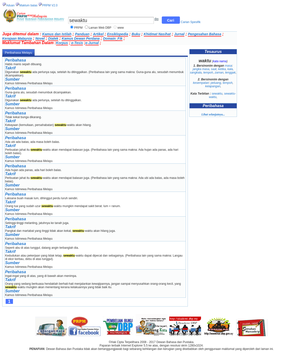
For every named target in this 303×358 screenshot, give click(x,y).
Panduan (82, 34)
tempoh (208, 72)
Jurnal (179, 34)
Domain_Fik (113, 38)
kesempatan (201, 83)
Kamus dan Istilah (57, 34)
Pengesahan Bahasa (204, 34)
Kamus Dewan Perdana (81, 38)
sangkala (196, 72)
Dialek (53, 38)
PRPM (78, 27)
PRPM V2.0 (49, 5)
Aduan (10, 5)
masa (228, 65)
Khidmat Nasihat (157, 34)
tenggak (230, 72)
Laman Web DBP (100, 27)
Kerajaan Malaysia (17, 38)
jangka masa (201, 69)
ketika (222, 69)
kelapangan (212, 86)
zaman (219, 72)
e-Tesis (76, 43)
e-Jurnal (92, 43)
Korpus (62, 43)
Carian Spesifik (191, 22)
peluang (216, 83)
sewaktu (217, 93)
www (120, 27)
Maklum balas (28, 5)
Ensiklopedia (117, 34)
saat (213, 69)
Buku (136, 34)
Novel (40, 38)
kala (230, 69)
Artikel (98, 34)
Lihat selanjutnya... (213, 114)
